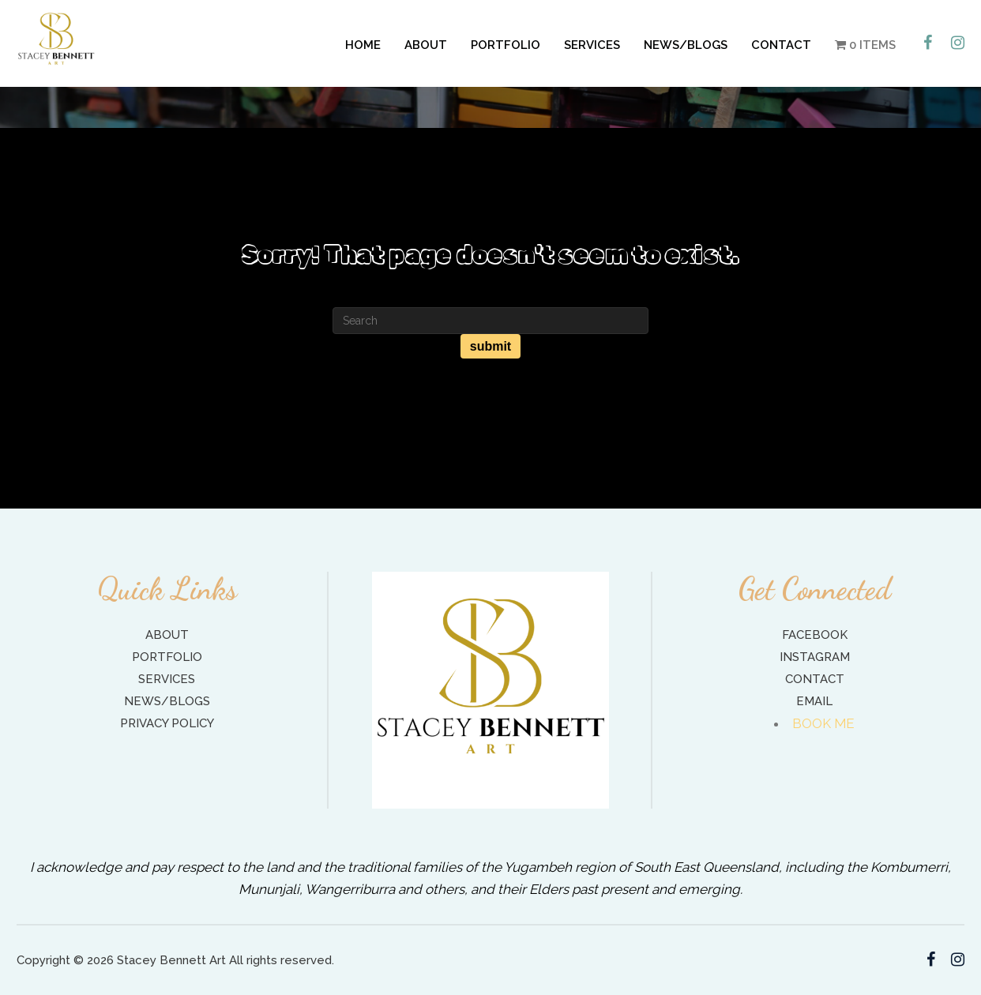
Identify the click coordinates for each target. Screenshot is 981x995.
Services (592, 45)
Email (814, 701)
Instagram (815, 657)
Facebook (815, 635)
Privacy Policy (167, 723)
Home (363, 45)
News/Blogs (685, 45)
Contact (781, 45)
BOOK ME (823, 723)
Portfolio (505, 45)
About (425, 45)
